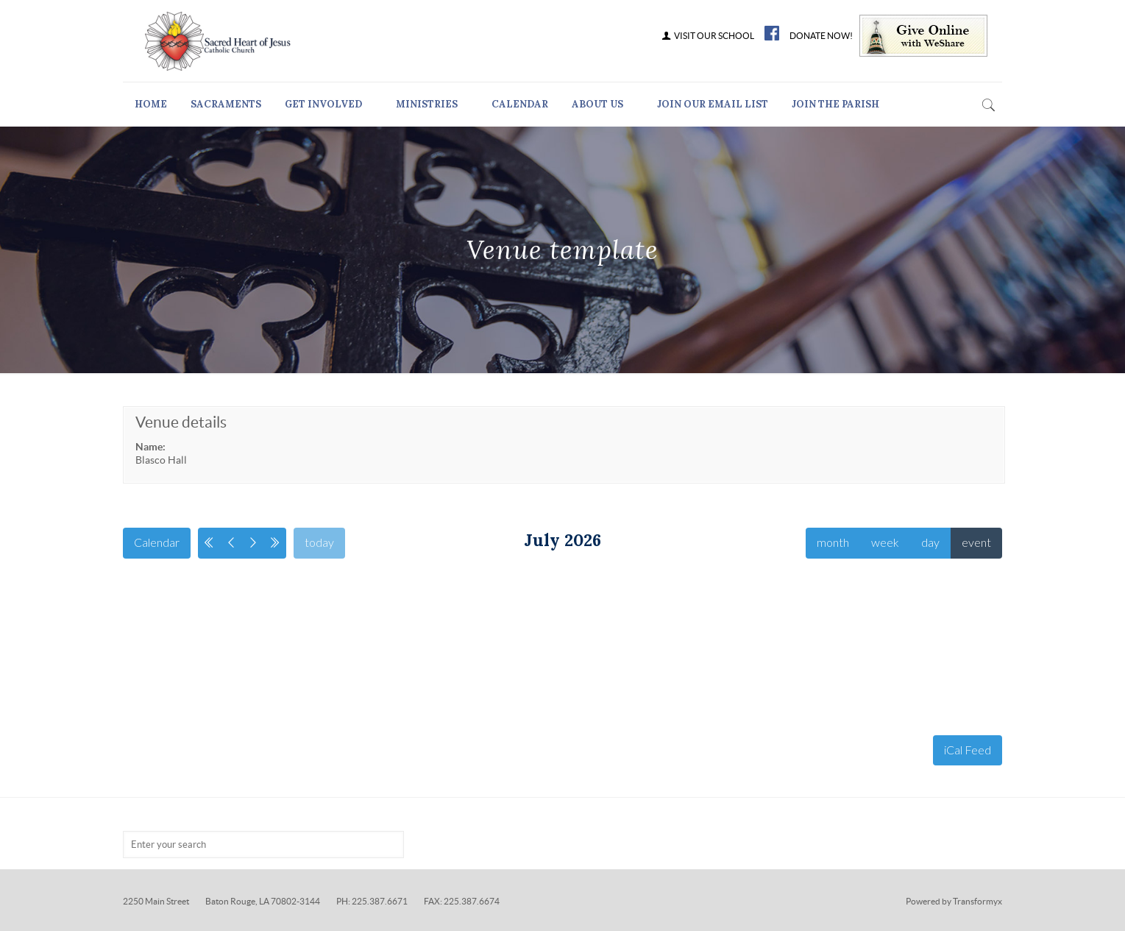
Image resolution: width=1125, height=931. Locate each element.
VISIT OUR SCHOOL (708, 36)
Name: (150, 447)
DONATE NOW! (821, 36)
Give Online (923, 36)
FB (771, 33)
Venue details (181, 422)
